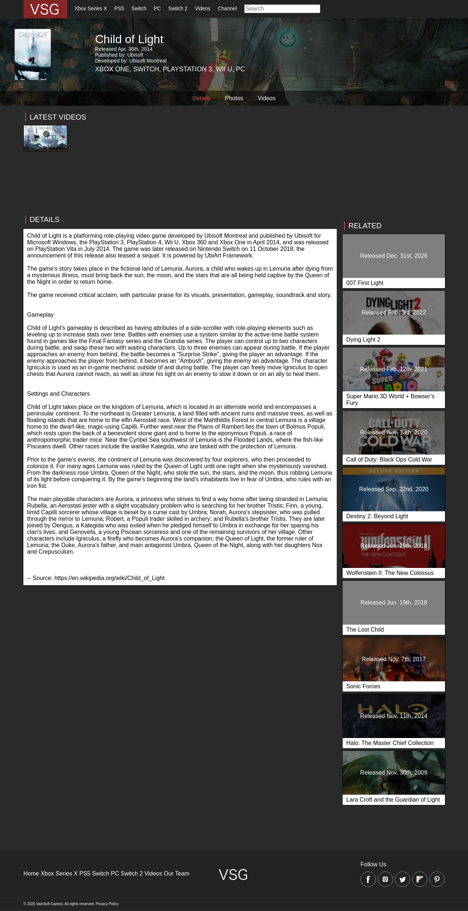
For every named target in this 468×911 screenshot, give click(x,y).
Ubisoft (135, 55)
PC (157, 8)
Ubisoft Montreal (147, 61)
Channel (227, 8)
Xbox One (112, 69)
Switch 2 (178, 8)
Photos (234, 98)
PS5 (119, 8)
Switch (138, 8)
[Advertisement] (180, 202)
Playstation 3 (187, 69)
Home (31, 873)
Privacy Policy (107, 904)
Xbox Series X (91, 8)
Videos (203, 8)
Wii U (224, 69)
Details (201, 98)
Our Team (176, 873)
